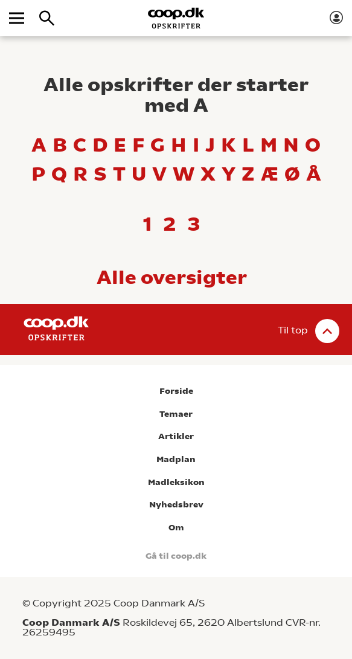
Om (176, 527)
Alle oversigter (172, 277)
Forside (176, 391)
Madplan (176, 459)
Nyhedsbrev (176, 505)
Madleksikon (176, 482)
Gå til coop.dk (176, 556)
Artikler (176, 436)
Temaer (176, 414)
